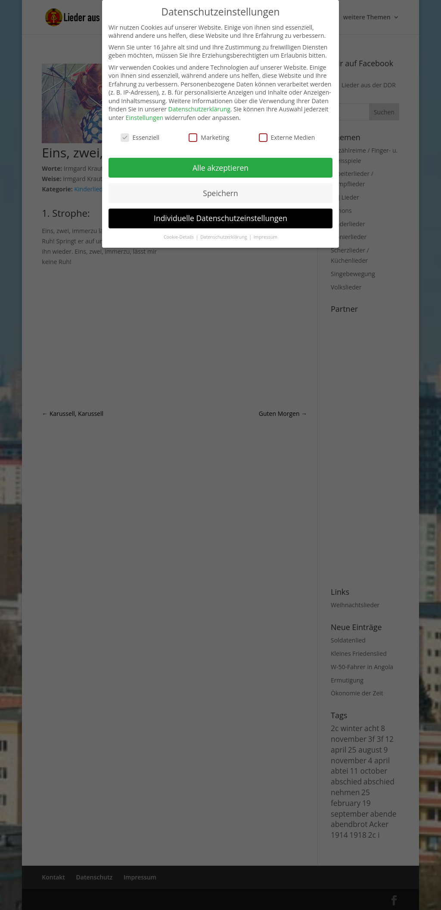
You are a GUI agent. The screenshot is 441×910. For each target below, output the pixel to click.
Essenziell (140, 137)
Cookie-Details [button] (179, 237)
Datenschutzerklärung (199, 109)
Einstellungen (144, 118)
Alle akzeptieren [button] (220, 168)
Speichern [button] (220, 193)
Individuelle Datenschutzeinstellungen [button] (220, 218)
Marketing (209, 137)
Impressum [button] (265, 237)
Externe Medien (287, 137)
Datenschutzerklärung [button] (224, 237)
